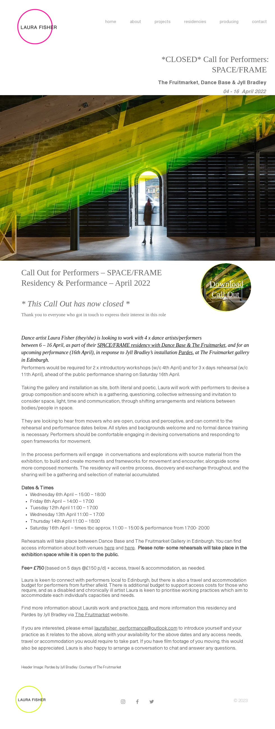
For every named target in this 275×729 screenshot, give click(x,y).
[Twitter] (152, 702)
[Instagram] (123, 702)
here (109, 548)
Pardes (185, 352)
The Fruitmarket (92, 615)
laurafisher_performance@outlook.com (135, 628)
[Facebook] (137, 702)
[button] (195, 22)
